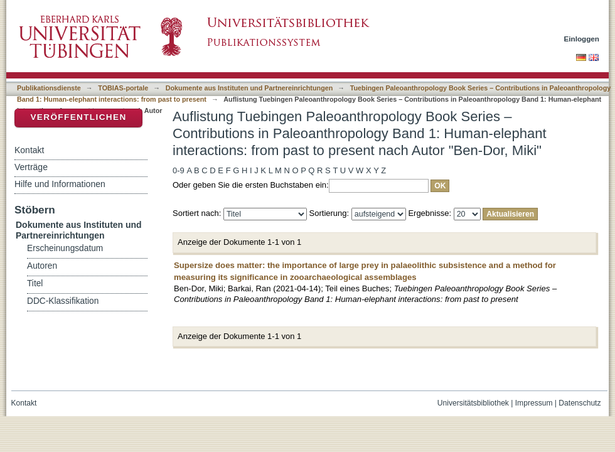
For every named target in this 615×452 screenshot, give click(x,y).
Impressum (534, 403)
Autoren (42, 266)
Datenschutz (580, 403)
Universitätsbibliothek (473, 403)
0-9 (178, 170)
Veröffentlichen (78, 117)
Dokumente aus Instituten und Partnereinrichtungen (249, 88)
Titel (35, 283)
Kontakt (29, 150)
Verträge (31, 167)
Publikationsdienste (49, 88)
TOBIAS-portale (123, 88)
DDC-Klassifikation (63, 301)
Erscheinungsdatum (65, 248)
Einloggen (582, 39)
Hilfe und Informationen (59, 184)
